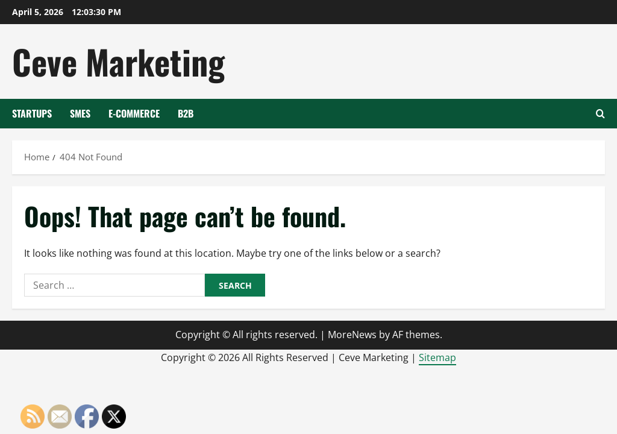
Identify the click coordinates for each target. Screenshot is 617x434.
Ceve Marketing (118, 61)
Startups (32, 113)
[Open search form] (600, 113)
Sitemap (437, 357)
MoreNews (352, 334)
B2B (185, 113)
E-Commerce (134, 113)
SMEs (80, 113)
